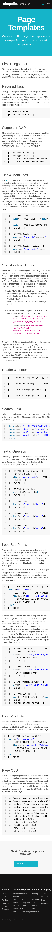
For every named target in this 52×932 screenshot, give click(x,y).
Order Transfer (5, 907)
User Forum (24, 907)
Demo (4, 894)
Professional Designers (16, 895)
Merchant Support (25, 898)
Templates (26, 903)
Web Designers (36, 898)
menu (47, 4)
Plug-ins (5, 903)
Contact (44, 897)
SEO (7, 180)
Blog (43, 900)
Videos (24, 894)
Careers (44, 903)
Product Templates (26, 864)
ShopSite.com (10, 4)
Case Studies (15, 900)
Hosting (35, 894)
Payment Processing (16, 906)
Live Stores (34, 904)
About (43, 894)
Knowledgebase (26, 912)
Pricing (5, 900)
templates (24, 3)
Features (5, 897)
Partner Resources (36, 909)
